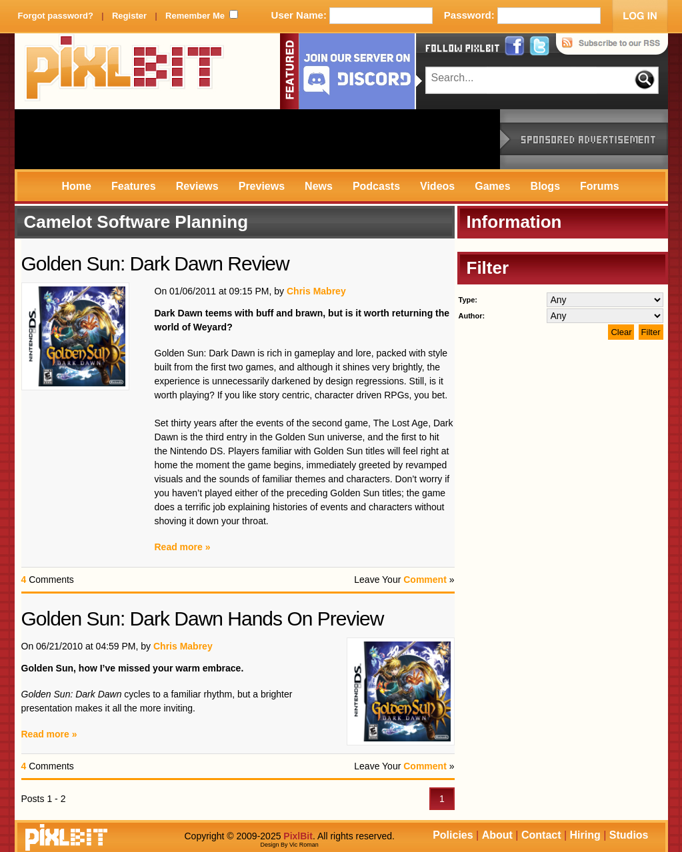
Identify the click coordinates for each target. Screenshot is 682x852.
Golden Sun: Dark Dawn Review (155, 263)
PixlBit (125, 71)
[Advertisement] (257, 139)
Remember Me (195, 16)
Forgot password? (55, 16)
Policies (453, 835)
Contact (541, 835)
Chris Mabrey (316, 291)
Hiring (585, 835)
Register (129, 16)
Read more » (183, 547)
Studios (629, 835)
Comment (425, 579)
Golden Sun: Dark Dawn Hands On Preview (202, 619)
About (497, 835)
